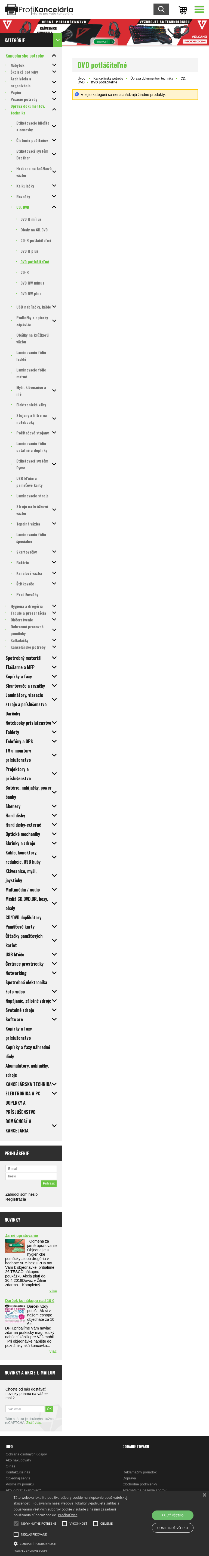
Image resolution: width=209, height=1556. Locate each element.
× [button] (204, 1495)
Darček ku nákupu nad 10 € (29, 1300)
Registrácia (15, 1199)
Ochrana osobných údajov (26, 1454)
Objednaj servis (18, 1478)
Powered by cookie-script (30, 1550)
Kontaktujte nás (18, 1472)
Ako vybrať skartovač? (23, 1490)
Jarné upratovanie (21, 1235)
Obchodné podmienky (139, 1484)
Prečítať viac (67, 1515)
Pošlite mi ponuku (20, 1484)
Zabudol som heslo (21, 1194)
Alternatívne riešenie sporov (144, 1490)
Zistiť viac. (34, 1423)
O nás (10, 1466)
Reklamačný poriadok (139, 1472)
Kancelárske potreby (108, 78)
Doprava (129, 1478)
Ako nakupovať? (19, 1460)
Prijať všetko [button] (173, 1515)
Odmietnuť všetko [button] (172, 1528)
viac (53, 1290)
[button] (73, 1543)
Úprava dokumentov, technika (151, 78)
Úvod (81, 78)
